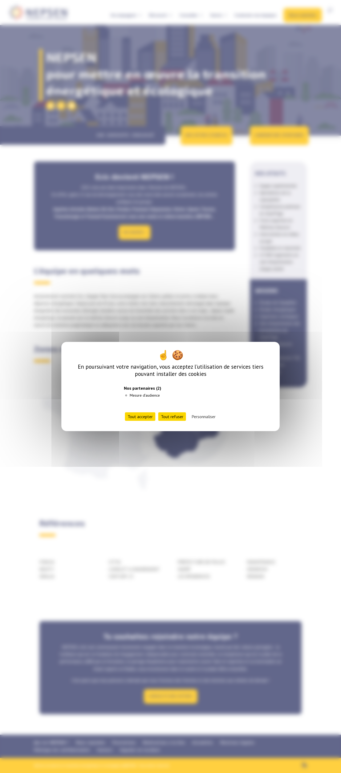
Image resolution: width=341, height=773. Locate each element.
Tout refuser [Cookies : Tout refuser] (172, 416)
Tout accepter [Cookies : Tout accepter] (140, 416)
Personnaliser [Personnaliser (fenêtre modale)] (204, 416)
